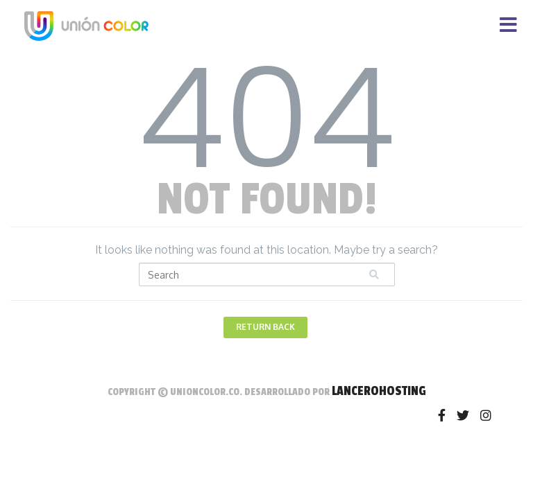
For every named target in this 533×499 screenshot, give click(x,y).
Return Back (265, 327)
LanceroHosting (379, 391)
